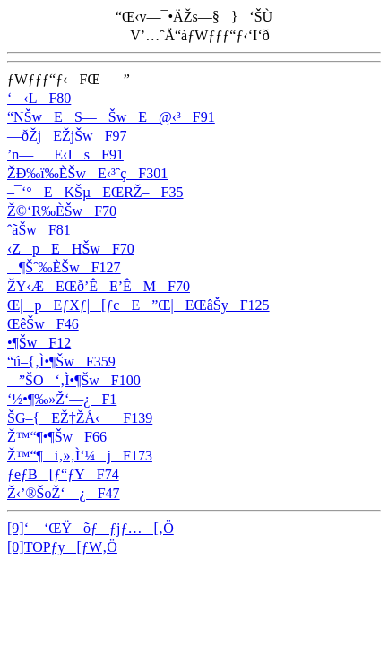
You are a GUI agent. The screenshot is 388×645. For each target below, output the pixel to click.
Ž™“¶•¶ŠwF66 (57, 436)
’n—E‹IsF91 (65, 154)
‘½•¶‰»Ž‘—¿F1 (61, 399)
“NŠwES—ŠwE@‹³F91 (111, 117)
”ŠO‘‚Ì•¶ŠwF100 (74, 380)
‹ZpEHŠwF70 (70, 248)
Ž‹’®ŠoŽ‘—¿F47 (63, 493)
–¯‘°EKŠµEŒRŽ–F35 (95, 192)
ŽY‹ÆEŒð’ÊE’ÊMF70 (98, 286)
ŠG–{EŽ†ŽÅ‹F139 (79, 418)
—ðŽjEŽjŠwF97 (67, 135)
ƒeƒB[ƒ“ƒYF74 (63, 474)
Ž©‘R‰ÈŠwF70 (61, 211)
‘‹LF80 (39, 98)
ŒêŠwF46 (43, 323)
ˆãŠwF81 (39, 229)
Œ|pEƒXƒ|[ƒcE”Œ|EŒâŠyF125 (138, 305)
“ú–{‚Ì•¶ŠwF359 (61, 361)
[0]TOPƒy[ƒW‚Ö (62, 547)
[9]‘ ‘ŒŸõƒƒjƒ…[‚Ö (90, 528)
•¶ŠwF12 (39, 342)
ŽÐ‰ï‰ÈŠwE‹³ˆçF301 (87, 173)
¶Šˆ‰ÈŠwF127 (64, 267)
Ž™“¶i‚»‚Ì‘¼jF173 (79, 455)
